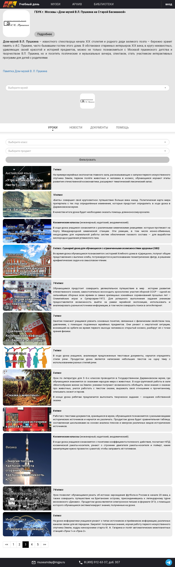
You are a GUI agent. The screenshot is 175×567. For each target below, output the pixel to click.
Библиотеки (104, 4)
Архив (77, 4)
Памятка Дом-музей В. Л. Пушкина (26, 72)
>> (45, 546)
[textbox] (86, 89)
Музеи (55, 4)
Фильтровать (87, 161)
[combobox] (87, 89)
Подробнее (44, 34)
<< (6, 546)
